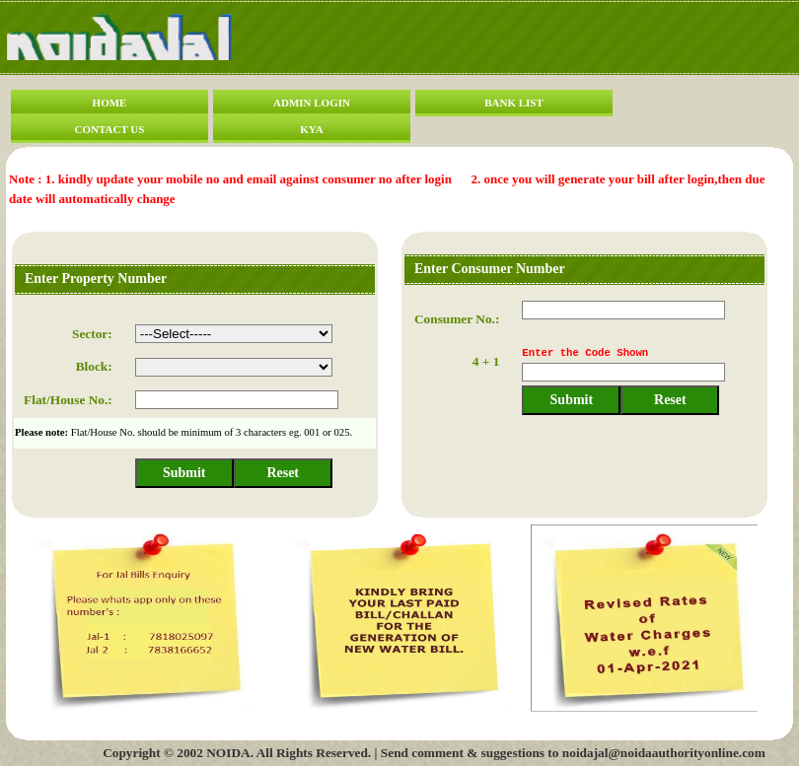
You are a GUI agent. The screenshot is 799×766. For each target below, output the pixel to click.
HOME (110, 102)
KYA (311, 129)
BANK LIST (514, 102)
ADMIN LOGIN (311, 102)
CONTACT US (110, 129)
